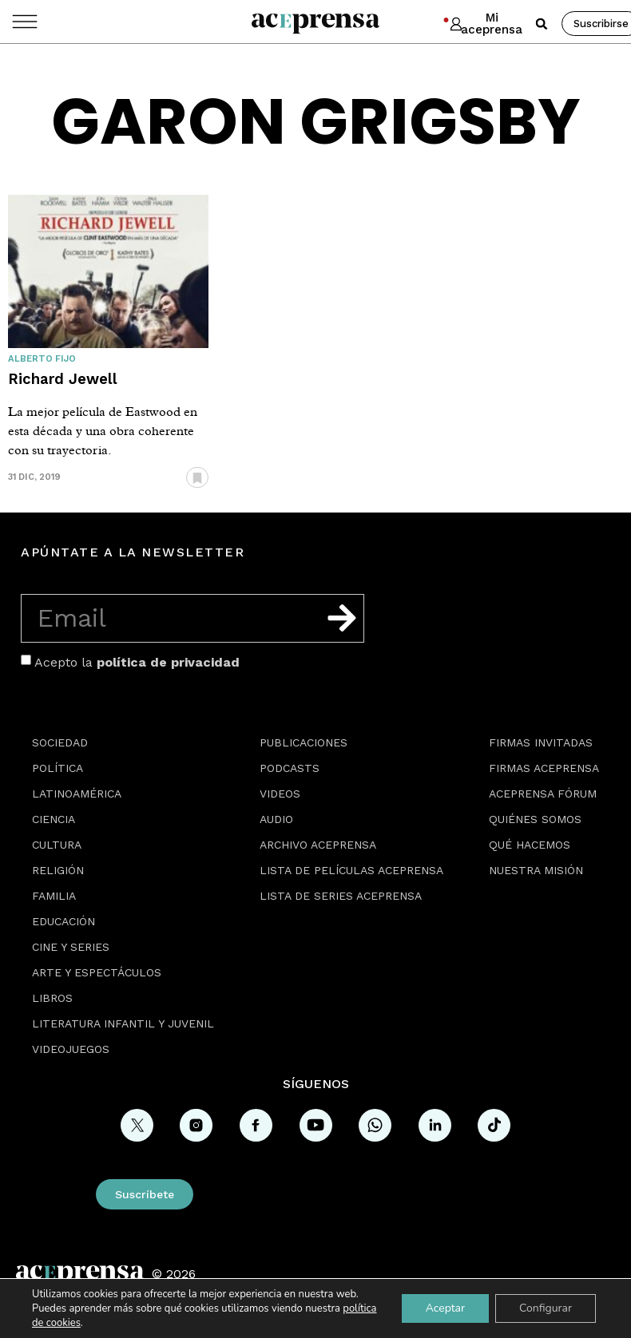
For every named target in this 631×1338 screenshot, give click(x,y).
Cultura (56, 844)
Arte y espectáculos (96, 972)
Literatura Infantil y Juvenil (123, 1023)
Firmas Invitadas (541, 742)
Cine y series (70, 946)
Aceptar (445, 1308)
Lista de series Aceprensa (341, 895)
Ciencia (53, 819)
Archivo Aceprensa (318, 844)
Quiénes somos (535, 819)
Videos (280, 793)
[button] (541, 24)
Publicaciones (303, 742)
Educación (63, 921)
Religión (58, 870)
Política (57, 768)
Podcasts (289, 768)
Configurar (545, 1308)
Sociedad (60, 742)
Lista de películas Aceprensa (351, 870)
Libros (52, 998)
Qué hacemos (529, 844)
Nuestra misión (536, 870)
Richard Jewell (62, 378)
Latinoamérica (76, 793)
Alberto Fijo (42, 359)
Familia (54, 895)
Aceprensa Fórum (543, 793)
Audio (276, 819)
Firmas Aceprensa (544, 768)
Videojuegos (70, 1049)
